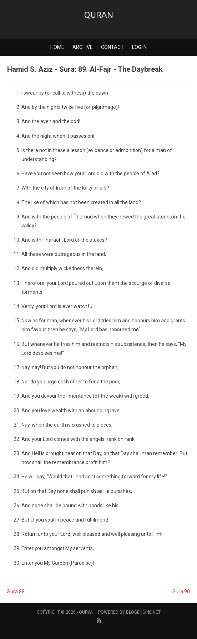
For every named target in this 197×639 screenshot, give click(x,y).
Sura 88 (16, 591)
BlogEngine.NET (143, 612)
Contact (112, 47)
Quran (98, 15)
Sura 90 (181, 591)
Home (57, 47)
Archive (82, 47)
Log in (139, 47)
